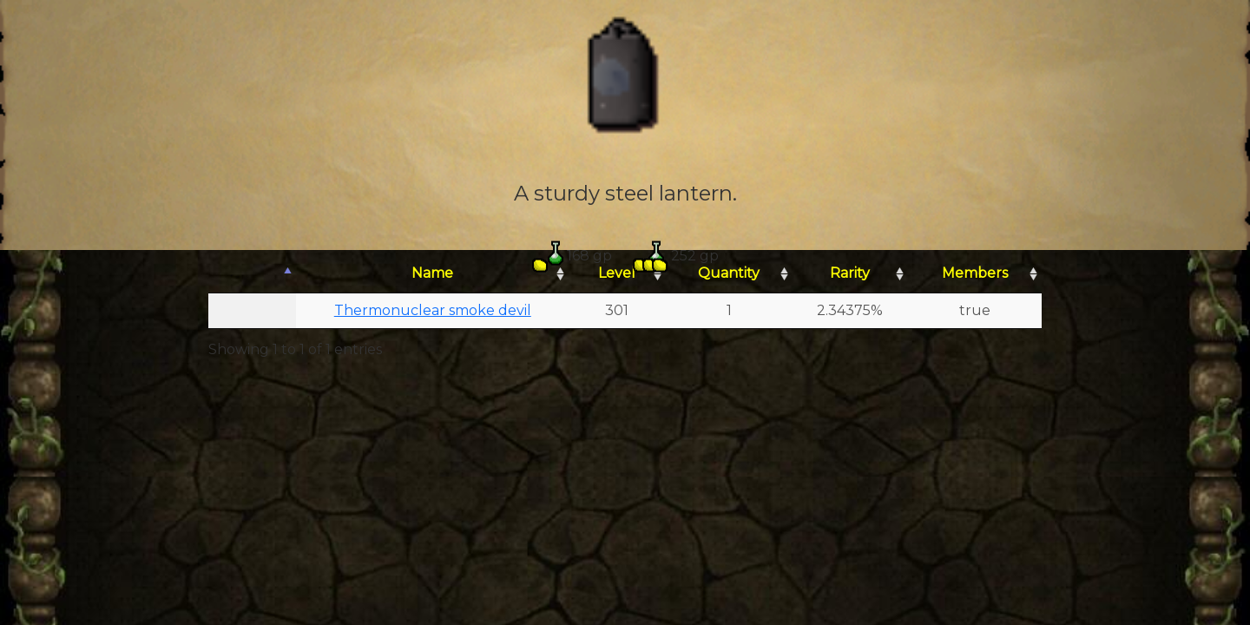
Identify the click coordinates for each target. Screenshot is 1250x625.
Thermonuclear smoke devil (432, 310)
